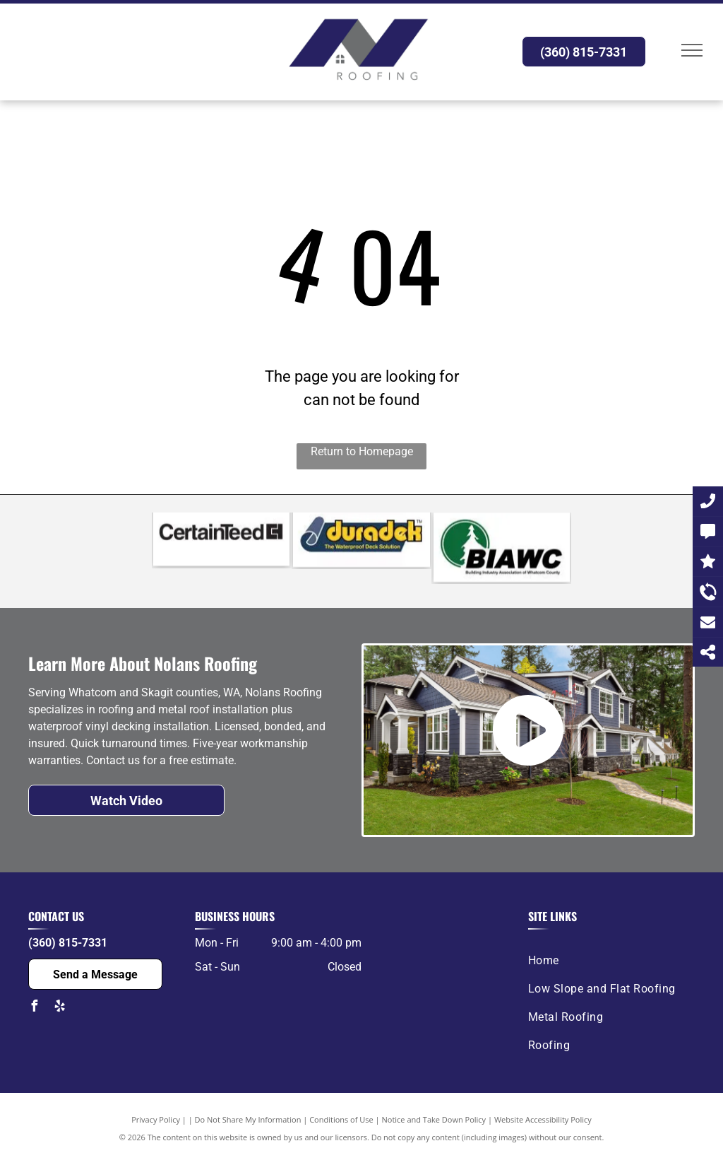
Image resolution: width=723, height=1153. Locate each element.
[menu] (692, 50)
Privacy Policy (155, 1119)
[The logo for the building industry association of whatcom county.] (502, 551)
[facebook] (34, 1008)
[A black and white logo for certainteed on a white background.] (221, 551)
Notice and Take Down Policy (434, 1119)
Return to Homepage (362, 451)
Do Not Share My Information (248, 1119)
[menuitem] (606, 961)
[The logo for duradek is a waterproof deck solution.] (361, 551)
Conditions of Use (341, 1119)
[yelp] (59, 1008)
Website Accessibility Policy (543, 1119)
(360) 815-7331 (67, 942)
